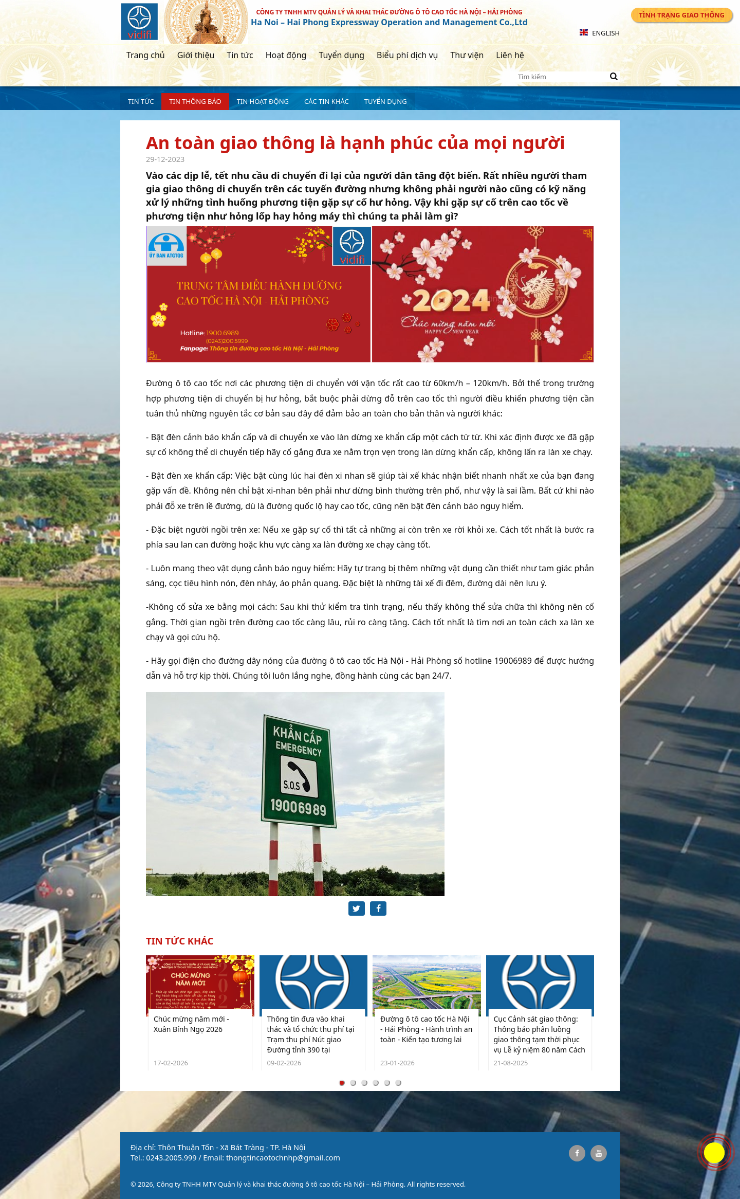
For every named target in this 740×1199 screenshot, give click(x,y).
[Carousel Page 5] (387, 1083)
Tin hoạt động (263, 101)
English (600, 33)
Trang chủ (145, 55)
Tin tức (240, 55)
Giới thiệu (196, 55)
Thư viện (467, 55)
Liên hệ (510, 55)
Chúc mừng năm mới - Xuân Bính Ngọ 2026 (191, 1024)
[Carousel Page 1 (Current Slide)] (342, 1083)
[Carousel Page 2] (353, 1083)
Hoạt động (286, 55)
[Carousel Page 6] (398, 1083)
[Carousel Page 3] (364, 1083)
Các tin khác (326, 101)
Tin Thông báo (195, 101)
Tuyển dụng (341, 55)
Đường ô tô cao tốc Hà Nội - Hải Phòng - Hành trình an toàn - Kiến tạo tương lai (426, 1029)
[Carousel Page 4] (376, 1083)
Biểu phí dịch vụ (407, 55)
